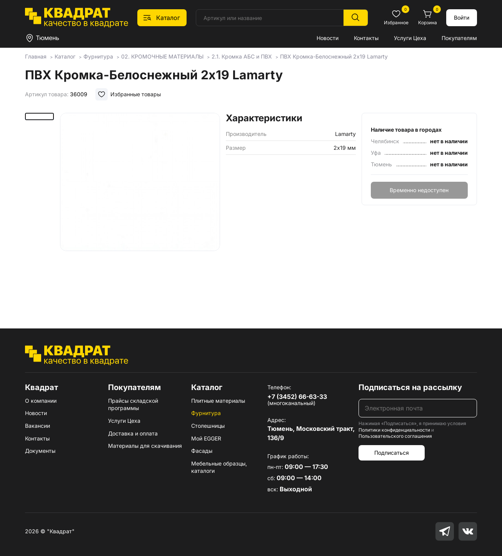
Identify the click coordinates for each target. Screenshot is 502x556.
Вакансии (37, 425)
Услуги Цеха (410, 38)
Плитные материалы (218, 400)
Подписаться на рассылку (410, 387)
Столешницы (208, 425)
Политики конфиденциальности (394, 430)
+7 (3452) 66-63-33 (297, 396)
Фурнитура (206, 413)
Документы (40, 450)
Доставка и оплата (133, 433)
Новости (328, 38)
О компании (41, 400)
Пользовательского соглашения (395, 436)
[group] (140, 209)
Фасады (201, 450)
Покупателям (459, 38)
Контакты (366, 38)
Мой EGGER (206, 438)
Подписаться (391, 452)
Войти (461, 17)
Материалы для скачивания (145, 445)
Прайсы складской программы (133, 404)
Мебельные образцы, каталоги (219, 467)
